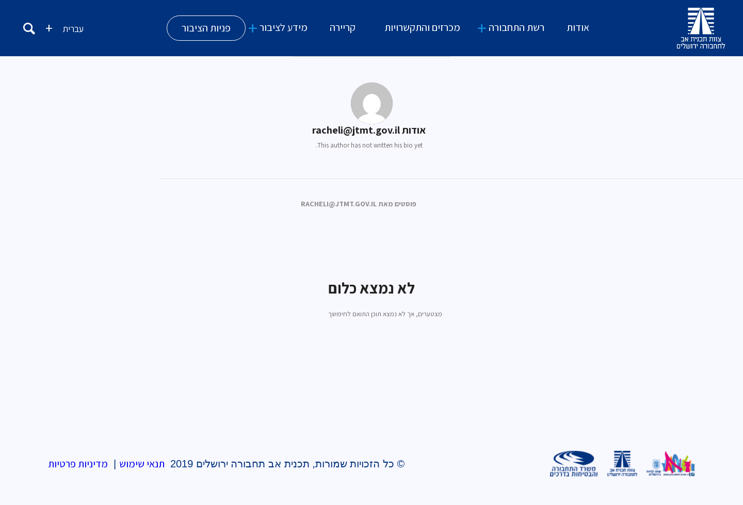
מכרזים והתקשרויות (422, 27)
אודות (578, 27)
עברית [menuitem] (73, 29)
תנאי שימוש (142, 463)
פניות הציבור (206, 28)
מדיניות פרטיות (78, 463)
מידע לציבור (284, 27)
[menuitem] (73, 28)
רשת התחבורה (516, 27)
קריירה (343, 27)
